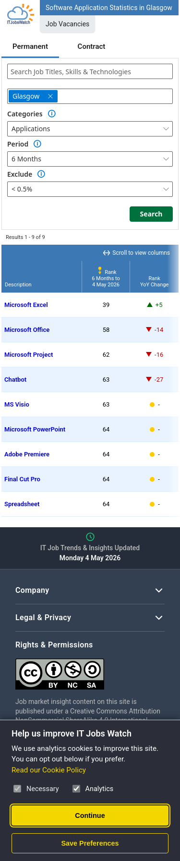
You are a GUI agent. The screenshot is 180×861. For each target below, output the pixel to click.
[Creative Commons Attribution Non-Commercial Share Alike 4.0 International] (90, 670)
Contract (92, 46)
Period (17, 143)
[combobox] (90, 71)
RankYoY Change (154, 281)
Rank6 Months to (106, 278)
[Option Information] (52, 114)
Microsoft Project (28, 354)
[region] (90, 381)
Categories (25, 113)
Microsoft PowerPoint (34, 429)
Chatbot (15, 379)
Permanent (30, 46)
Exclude (19, 174)
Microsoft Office (26, 329)
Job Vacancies (67, 24)
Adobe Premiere (26, 454)
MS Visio (16, 404)
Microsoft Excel (26, 304)
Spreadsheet (21, 504)
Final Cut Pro (22, 479)
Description (18, 285)
